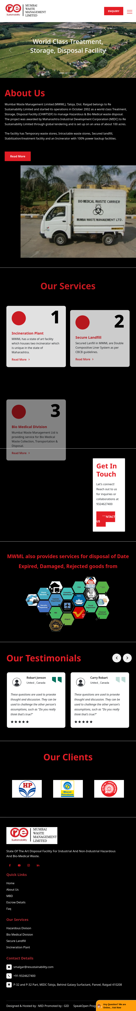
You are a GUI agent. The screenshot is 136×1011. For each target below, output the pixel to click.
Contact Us (106, 519)
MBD (9, 906)
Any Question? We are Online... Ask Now (114, 1006)
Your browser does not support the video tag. (43, 494)
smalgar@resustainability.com (33, 977)
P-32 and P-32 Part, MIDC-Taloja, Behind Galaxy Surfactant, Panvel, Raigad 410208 (67, 995)
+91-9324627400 (24, 986)
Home (10, 893)
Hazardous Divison (18, 938)
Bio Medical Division (19, 945)
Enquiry (113, 11)
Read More (21, 410)
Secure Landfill (16, 951)
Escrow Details (16, 912)
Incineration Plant (18, 957)
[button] (129, 10)
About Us (12, 900)
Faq (8, 919)
